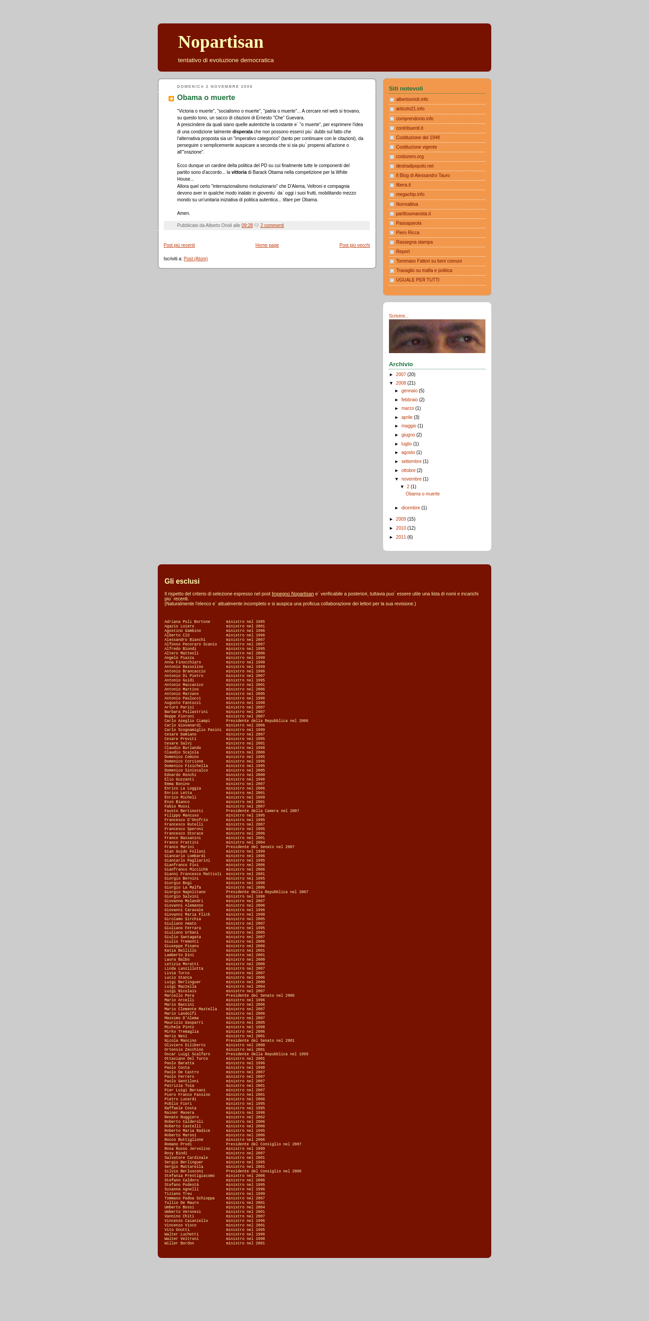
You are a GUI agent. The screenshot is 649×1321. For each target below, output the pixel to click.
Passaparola (408, 223)
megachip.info (410, 194)
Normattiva (407, 204)
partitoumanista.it (413, 213)
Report (403, 251)
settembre (412, 461)
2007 (401, 374)
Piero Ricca (408, 232)
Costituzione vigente (416, 147)
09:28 (247, 225)
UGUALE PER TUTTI (417, 279)
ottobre (409, 470)
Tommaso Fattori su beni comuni (429, 261)
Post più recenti (179, 245)
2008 (401, 383)
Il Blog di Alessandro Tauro (423, 175)
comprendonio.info (415, 118)
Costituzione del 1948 (418, 137)
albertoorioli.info (412, 99)
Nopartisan (221, 42)
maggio (410, 425)
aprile (408, 417)
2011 (401, 537)
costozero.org (410, 156)
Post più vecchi (354, 245)
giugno (409, 434)
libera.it (403, 184)
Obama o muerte (206, 97)
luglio (407, 443)
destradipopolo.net (415, 165)
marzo (409, 408)
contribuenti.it (409, 128)
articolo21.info (410, 108)
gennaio (410, 390)
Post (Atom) (196, 258)
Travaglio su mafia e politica (424, 270)
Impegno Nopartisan (293, 593)
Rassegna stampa (414, 242)
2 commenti (272, 225)
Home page (267, 245)
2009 (401, 519)
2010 (401, 528)
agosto (409, 452)
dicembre (411, 507)
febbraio (410, 399)
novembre (412, 479)
